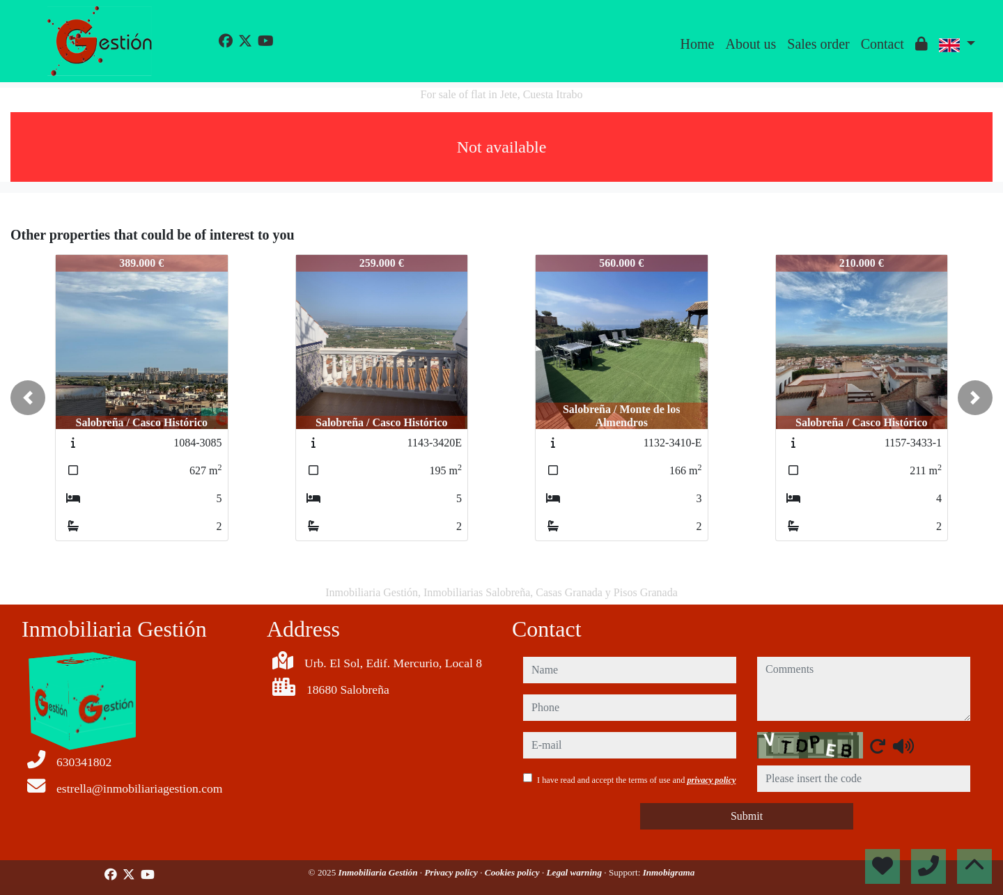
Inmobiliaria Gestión (379, 872)
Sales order (818, 44)
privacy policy (711, 780)
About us (750, 44)
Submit (747, 816)
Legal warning (576, 872)
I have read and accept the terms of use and (636, 780)
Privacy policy (452, 872)
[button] (27, 397)
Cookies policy (513, 872)
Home (698, 44)
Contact (882, 44)
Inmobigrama (669, 872)
